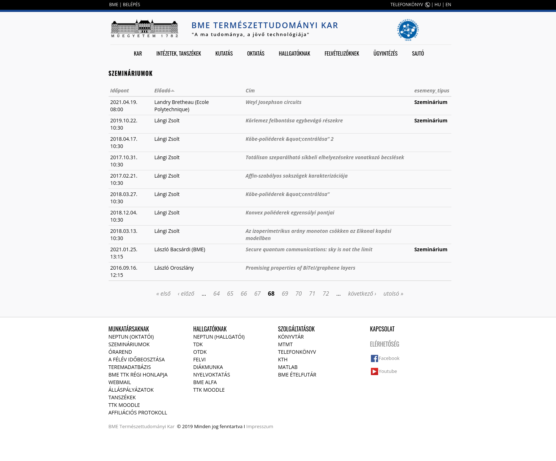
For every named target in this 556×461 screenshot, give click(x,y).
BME (113, 4)
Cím (250, 90)
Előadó (164, 90)
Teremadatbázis (130, 367)
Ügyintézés (385, 53)
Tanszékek (122, 397)
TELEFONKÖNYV (406, 4)
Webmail (120, 382)
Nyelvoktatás (211, 374)
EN (448, 4)
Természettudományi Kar (147, 426)
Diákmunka (208, 367)
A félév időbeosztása (137, 359)
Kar (138, 53)
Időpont (119, 90)
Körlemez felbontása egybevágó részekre (294, 120)
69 (285, 293)
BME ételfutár (297, 374)
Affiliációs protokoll (138, 412)
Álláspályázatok (131, 389)
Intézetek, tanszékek (179, 53)
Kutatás (224, 53)
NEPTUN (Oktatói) (131, 336)
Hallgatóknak (294, 53)
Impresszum (259, 426)
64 (216, 293)
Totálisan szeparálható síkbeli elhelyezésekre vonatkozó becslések (325, 157)
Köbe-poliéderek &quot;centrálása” (288, 194)
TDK (198, 344)
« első (163, 293)
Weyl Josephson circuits (274, 102)
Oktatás (255, 53)
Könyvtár (291, 336)
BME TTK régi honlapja (138, 374)
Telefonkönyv (297, 351)
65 (230, 293)
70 (298, 293)
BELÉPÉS (131, 4)
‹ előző (186, 293)
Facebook (389, 358)
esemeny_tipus (431, 90)
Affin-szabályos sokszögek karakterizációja (297, 175)
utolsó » (393, 293)
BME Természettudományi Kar (265, 24)
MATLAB (288, 367)
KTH (283, 359)
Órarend (120, 351)
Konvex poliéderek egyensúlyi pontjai (290, 212)
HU (437, 4)
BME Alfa (205, 382)
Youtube (388, 371)
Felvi (199, 359)
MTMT (285, 344)
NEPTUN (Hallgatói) (219, 336)
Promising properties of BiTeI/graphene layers (300, 267)
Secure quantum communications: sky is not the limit (309, 249)
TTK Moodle (124, 404)
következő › (362, 293)
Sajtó (418, 53)
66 (244, 293)
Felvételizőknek (342, 53)
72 (326, 293)
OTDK (200, 351)
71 (312, 293)
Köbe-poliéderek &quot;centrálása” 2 (290, 138)
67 (257, 293)
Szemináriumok (129, 344)
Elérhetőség (384, 344)
